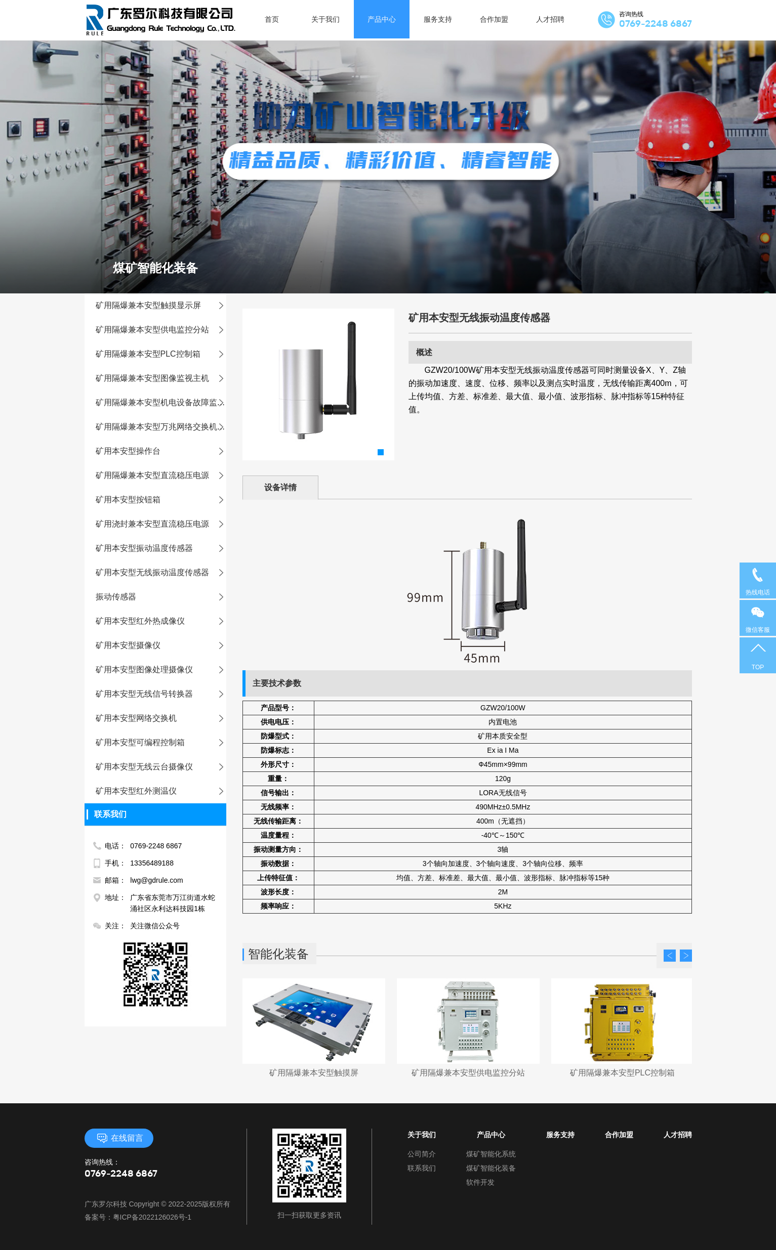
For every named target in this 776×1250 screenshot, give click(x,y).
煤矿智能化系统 (491, 1154)
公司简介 (421, 1154)
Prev (670, 956)
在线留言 (118, 1138)
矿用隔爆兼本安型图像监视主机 (158, 378)
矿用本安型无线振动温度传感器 (158, 572)
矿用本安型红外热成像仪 (146, 621)
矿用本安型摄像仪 (134, 645)
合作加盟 (619, 1135)
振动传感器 (121, 596)
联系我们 (421, 1168)
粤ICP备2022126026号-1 (152, 1217)
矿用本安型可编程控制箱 (146, 742)
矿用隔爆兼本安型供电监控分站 (158, 329)
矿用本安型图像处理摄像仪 (150, 669)
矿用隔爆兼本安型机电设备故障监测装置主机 (177, 402)
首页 (272, 20)
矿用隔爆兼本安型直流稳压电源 (158, 475)
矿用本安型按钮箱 (134, 499)
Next (686, 956)
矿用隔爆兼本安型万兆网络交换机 (162, 426)
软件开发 (480, 1182)
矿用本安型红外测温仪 (142, 791)
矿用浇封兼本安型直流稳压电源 (158, 524)
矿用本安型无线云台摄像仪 (150, 766)
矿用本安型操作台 (134, 451)
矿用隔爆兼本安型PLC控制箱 (154, 354)
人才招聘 (678, 1135)
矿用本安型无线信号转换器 (150, 693)
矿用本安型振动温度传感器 (150, 548)
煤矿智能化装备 (491, 1168)
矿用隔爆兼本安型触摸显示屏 (154, 305)
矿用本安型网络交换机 (142, 718)
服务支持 (560, 1135)
